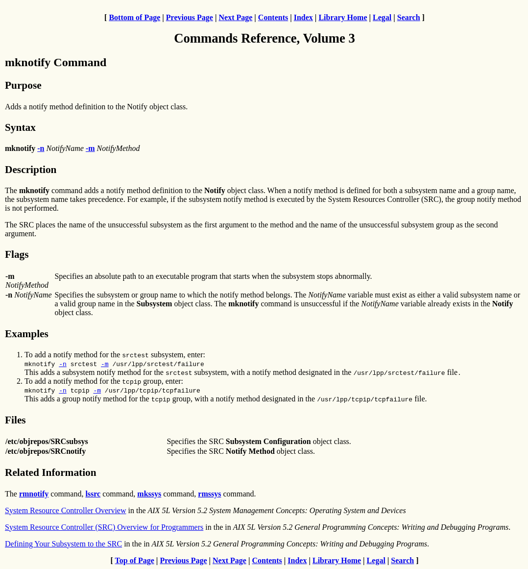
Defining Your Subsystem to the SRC (63, 544)
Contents (273, 17)
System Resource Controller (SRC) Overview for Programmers (104, 527)
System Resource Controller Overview (65, 510)
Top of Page (134, 560)
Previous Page (189, 17)
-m (105, 363)
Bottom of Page (134, 17)
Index (303, 17)
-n (63, 363)
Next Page (235, 17)
